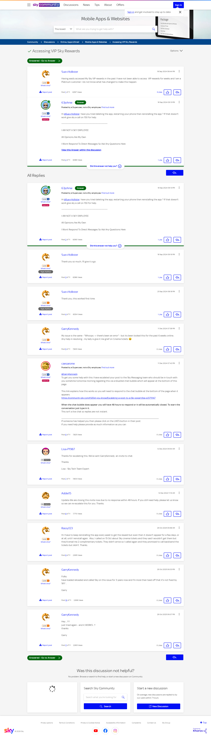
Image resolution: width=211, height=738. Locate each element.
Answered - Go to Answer (44, 60)
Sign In (178, 5)
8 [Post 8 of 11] (65, 514)
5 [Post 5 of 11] (65, 349)
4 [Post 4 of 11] (65, 314)
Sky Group (166, 723)
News (86, 4)
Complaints (136, 723)
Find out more (108, 107)
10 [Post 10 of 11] (66, 600)
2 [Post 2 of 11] (65, 160)
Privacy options (47, 723)
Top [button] (205, 722)
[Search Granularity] (64, 29)
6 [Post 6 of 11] (65, 435)
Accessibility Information (116, 723)
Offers (120, 4)
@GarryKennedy (69, 374)
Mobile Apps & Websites (105, 18)
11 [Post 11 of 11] (66, 645)
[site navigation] (29, 5)
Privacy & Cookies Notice (90, 723)
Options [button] (174, 50)
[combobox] (111, 29)
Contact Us (151, 723)
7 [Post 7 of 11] (65, 479)
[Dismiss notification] (180, 12)
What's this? (45, 85)
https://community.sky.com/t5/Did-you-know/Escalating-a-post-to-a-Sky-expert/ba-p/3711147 (108, 398)
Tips (97, 4)
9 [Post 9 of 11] (65, 555)
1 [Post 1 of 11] (65, 92)
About (108, 4)
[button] (179, 71)
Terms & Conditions (67, 723)
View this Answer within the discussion (81, 150)
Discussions (71, 4)
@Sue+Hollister (72, 114)
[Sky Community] (46, 5)
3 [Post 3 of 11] (65, 277)
